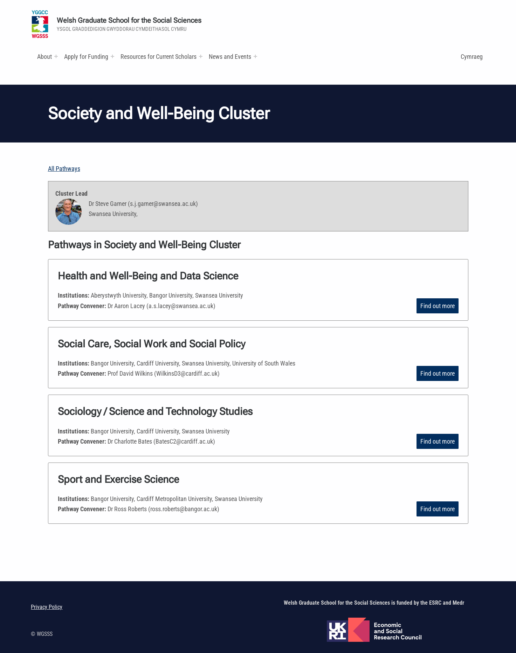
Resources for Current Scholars (159, 56)
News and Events (230, 56)
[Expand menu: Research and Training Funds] (200, 56)
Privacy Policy (46, 607)
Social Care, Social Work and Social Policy (154, 344)
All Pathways (64, 168)
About (44, 56)
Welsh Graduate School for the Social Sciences (129, 20)
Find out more (437, 306)
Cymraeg (472, 56)
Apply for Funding (86, 56)
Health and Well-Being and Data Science (148, 276)
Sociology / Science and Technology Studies (157, 411)
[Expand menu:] (56, 56)
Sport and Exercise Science (118, 479)
